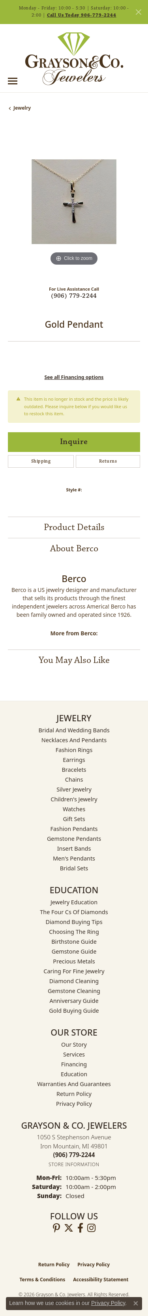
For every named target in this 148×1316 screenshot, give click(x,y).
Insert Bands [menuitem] (74, 848)
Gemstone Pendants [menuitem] (74, 838)
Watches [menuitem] (74, 809)
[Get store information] (74, 1164)
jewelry (22, 108)
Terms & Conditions (42, 1279)
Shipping (41, 461)
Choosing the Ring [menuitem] (74, 931)
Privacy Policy (74, 1103)
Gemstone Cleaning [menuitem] (74, 991)
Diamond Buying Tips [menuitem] (73, 922)
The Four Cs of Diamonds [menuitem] (74, 912)
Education (74, 1074)
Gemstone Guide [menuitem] (74, 951)
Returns (108, 461)
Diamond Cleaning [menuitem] (74, 981)
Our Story (74, 1044)
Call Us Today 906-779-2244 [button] (81, 15)
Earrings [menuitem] (74, 759)
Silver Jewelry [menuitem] (74, 789)
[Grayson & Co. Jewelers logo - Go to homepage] (74, 59)
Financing (74, 1064)
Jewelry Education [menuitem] (74, 902)
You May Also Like (74, 660)
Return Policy (74, 1094)
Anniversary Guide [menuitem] (73, 1000)
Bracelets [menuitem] (74, 769)
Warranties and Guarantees (74, 1084)
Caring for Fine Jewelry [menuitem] (73, 971)
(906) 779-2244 (74, 296)
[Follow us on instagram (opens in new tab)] (91, 1228)
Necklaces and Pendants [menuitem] (74, 740)
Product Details (74, 527)
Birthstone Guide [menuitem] (74, 941)
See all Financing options (74, 377)
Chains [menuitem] (74, 779)
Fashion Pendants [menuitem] (73, 829)
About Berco (74, 548)
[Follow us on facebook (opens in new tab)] (80, 1228)
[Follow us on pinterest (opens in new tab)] (56, 1228)
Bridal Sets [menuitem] (74, 868)
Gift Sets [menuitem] (74, 819)
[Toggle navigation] (12, 81)
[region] (74, 202)
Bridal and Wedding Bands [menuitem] (73, 730)
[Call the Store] (74, 1155)
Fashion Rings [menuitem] (74, 750)
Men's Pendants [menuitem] (74, 858)
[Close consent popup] (135, 1303)
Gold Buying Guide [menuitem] (74, 1010)
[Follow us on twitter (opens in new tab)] (68, 1228)
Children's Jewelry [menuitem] (74, 799)
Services (74, 1054)
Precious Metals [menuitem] (74, 961)
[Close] (138, 12)
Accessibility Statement (100, 1279)
